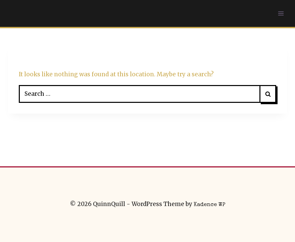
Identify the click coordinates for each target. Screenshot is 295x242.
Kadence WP (210, 205)
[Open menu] (281, 13)
